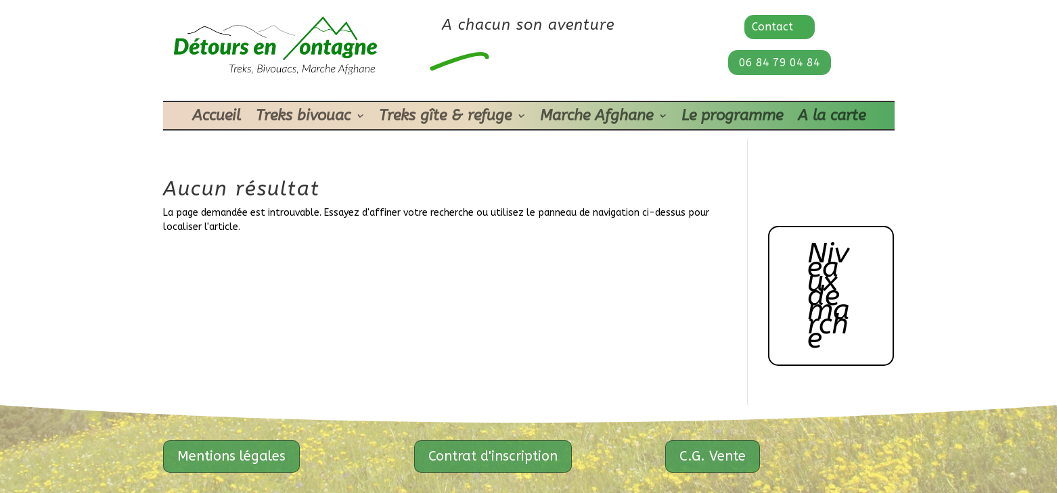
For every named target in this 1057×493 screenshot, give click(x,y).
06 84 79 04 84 (779, 62)
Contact (772, 26)
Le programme (732, 117)
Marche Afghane (596, 117)
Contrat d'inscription (493, 456)
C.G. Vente (712, 456)
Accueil (216, 117)
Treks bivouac (303, 117)
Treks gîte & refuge (445, 117)
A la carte (831, 117)
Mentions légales (231, 456)
